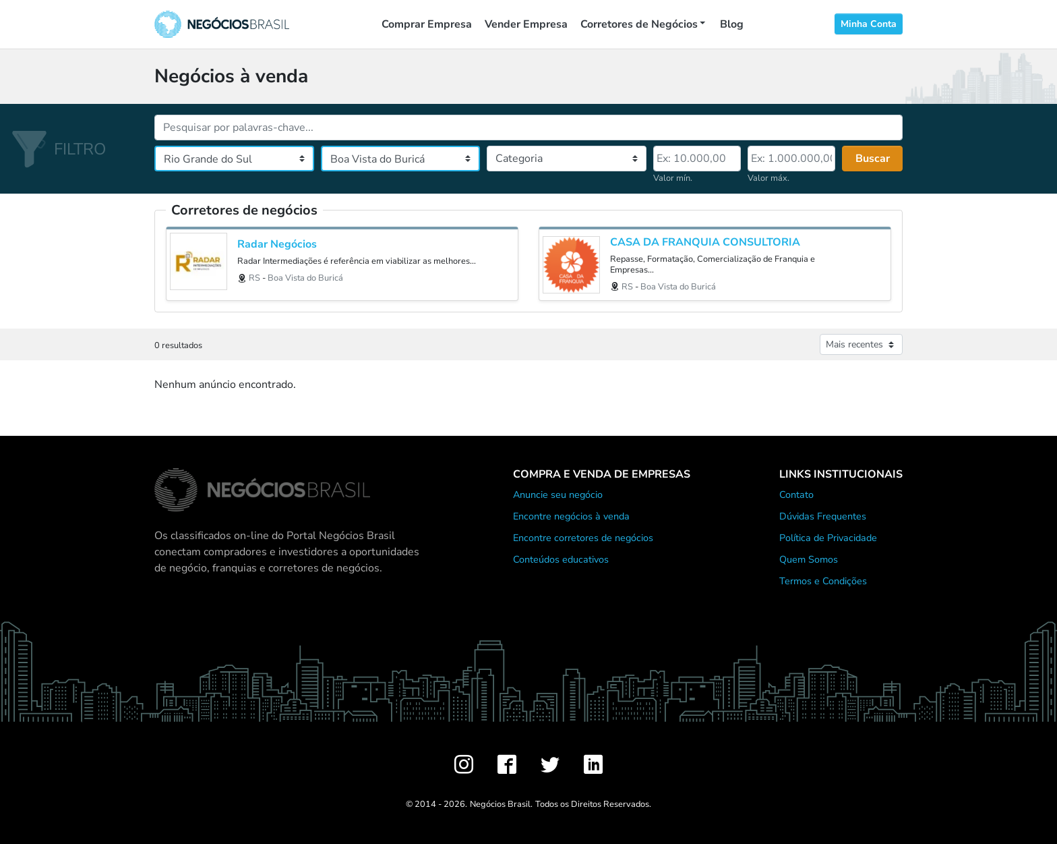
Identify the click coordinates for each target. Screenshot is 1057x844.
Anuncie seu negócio (558, 494)
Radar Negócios (277, 244)
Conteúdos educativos (561, 559)
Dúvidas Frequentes (822, 516)
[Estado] (234, 158)
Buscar (872, 158)
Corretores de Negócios (639, 24)
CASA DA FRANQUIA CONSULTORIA (705, 242)
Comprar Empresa (427, 24)
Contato (796, 494)
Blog (732, 24)
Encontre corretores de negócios (583, 537)
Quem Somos (808, 559)
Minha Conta (869, 24)
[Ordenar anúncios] (861, 344)
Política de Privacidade (828, 537)
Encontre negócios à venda (571, 516)
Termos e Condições (823, 581)
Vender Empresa (526, 24)
